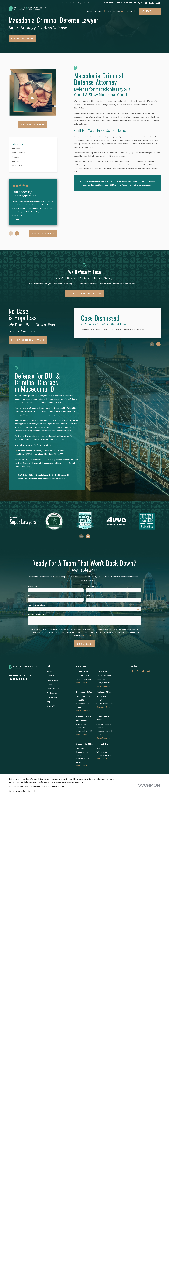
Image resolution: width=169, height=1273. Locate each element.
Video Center (88, 3)
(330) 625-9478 (18, 678)
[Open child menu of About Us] (103, 11)
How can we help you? (37, 614)
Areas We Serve (53, 689)
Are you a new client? (37, 605)
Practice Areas (114, 11)
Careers (50, 684)
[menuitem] (32, 148)
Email (88, 595)
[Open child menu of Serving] (133, 11)
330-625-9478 (152, 2)
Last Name (90, 586)
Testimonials (58, 3)
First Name (32, 586)
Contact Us (51, 706)
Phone (31, 595)
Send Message (84, 643)
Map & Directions (83, 682)
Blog (79, 3)
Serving (129, 11)
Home (89, 11)
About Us (98, 11)
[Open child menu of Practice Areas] (121, 11)
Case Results (70, 3)
